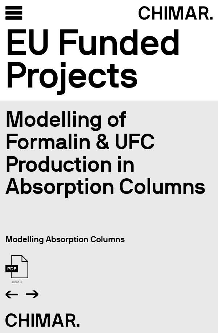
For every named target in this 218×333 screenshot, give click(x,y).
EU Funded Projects (93, 58)
